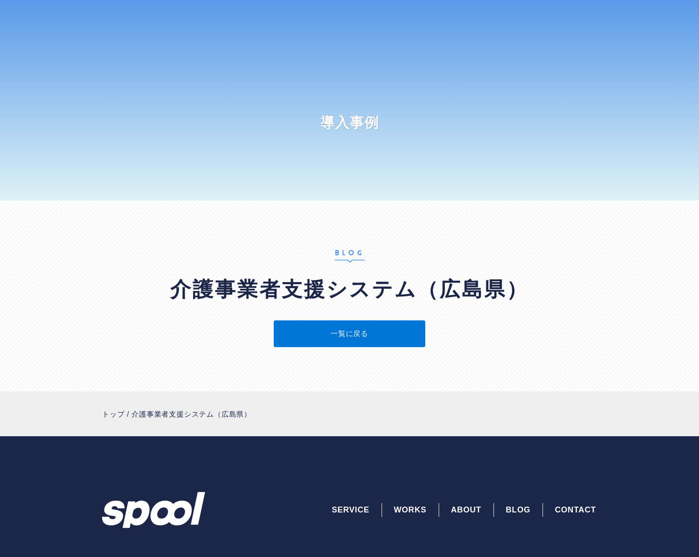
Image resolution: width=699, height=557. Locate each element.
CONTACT (575, 509)
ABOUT (466, 509)
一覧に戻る (349, 333)
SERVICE (350, 509)
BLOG (518, 509)
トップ (113, 414)
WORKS (410, 509)
